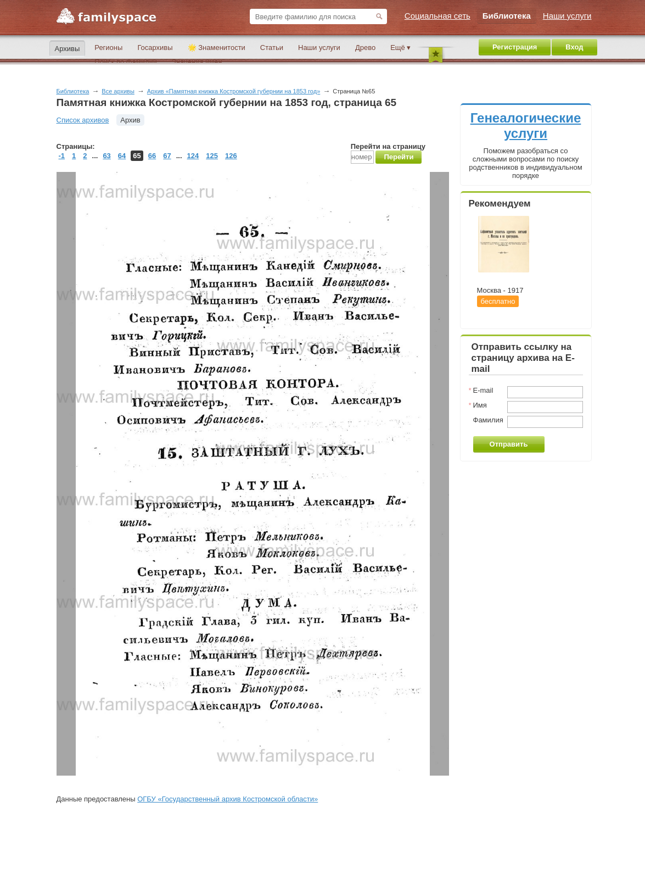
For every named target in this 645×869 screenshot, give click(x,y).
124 (193, 156)
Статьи (271, 47)
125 (212, 156)
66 (152, 156)
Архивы (67, 48)
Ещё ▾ (400, 47)
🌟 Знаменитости (216, 47)
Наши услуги (319, 47)
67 (167, 156)
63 (106, 156)
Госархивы (154, 47)
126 (231, 156)
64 (122, 156)
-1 (62, 156)
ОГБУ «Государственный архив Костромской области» (227, 799)
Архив (130, 120)
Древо (365, 47)
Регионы (108, 47)
